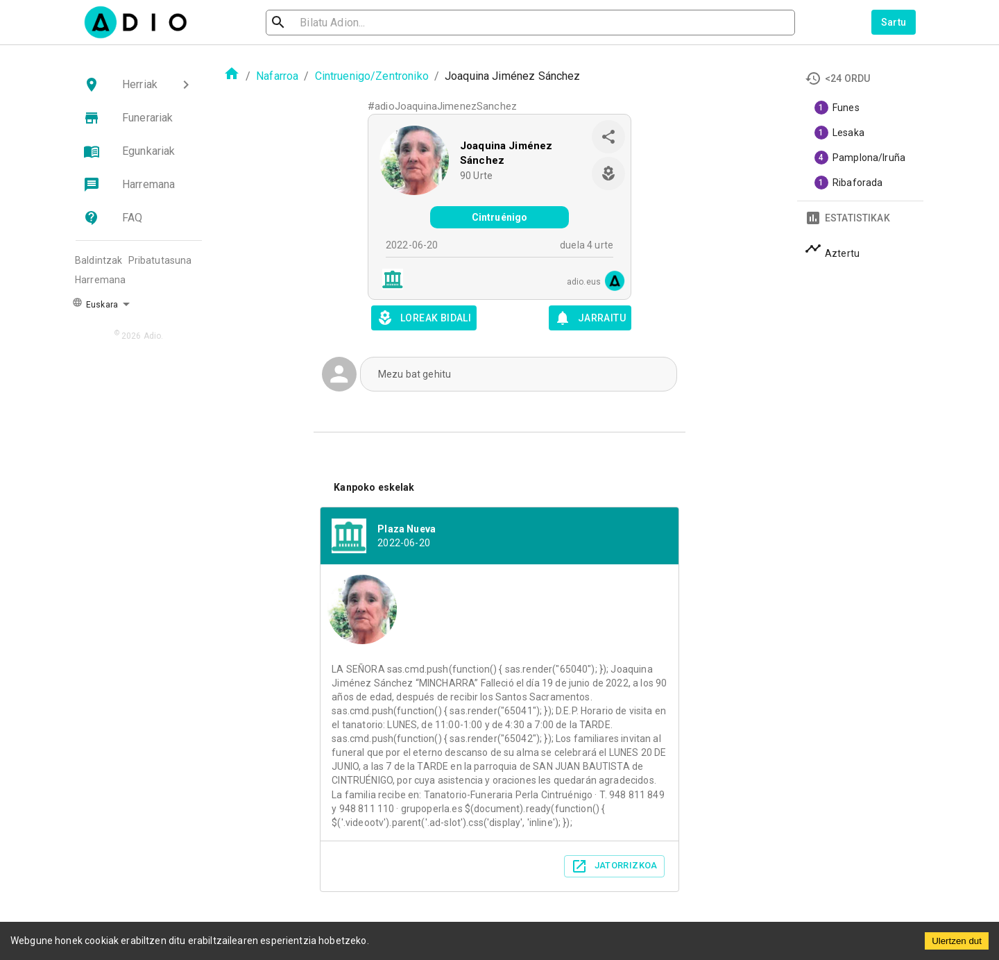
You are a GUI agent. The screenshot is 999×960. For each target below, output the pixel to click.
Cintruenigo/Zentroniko (372, 76)
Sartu (894, 22)
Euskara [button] (95, 303)
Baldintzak (99, 260)
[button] (138, 84)
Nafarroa (277, 76)
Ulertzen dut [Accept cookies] (957, 941)
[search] (323, 22)
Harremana (100, 279)
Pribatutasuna (160, 260)
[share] (608, 136)
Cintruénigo (500, 217)
